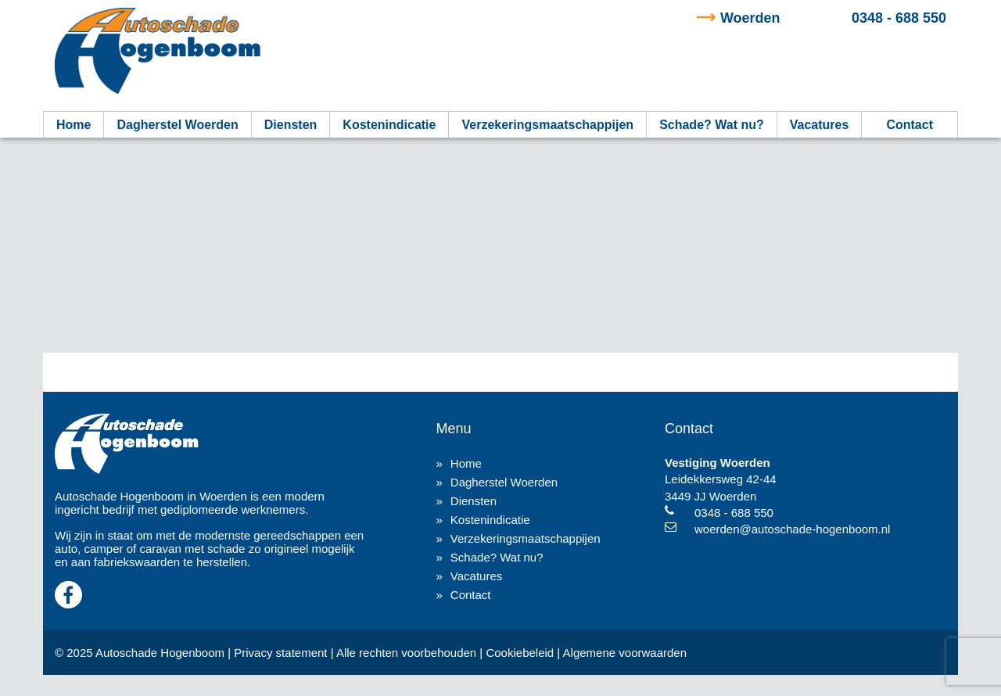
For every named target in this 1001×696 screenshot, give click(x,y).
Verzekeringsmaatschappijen (547, 124)
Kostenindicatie (389, 124)
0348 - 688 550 (833, 18)
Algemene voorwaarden (625, 652)
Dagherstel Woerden (177, 124)
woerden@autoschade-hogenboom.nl (792, 529)
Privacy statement (280, 652)
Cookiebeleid (520, 652)
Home (73, 124)
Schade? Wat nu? (711, 124)
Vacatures (819, 124)
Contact (909, 124)
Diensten (291, 124)
